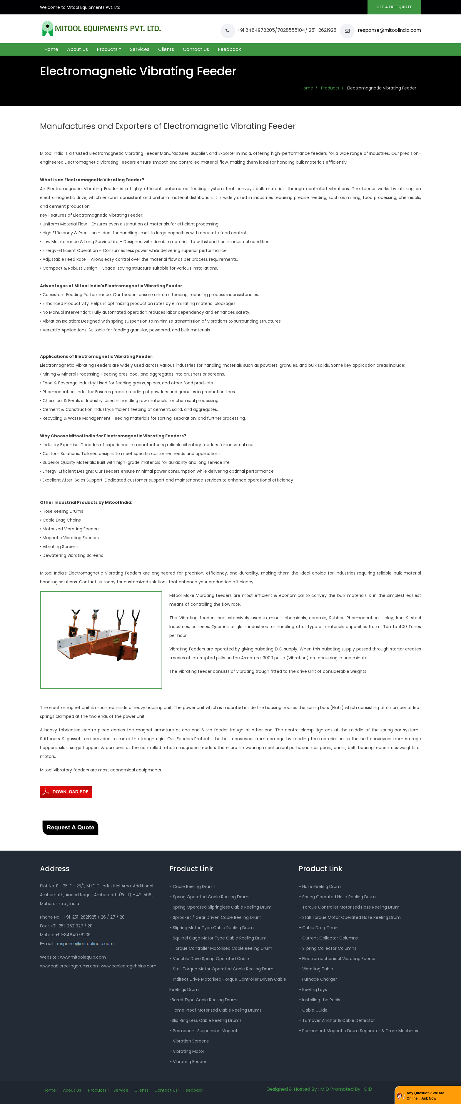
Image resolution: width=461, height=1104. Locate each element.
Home (51, 49)
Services (139, 49)
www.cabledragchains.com (128, 966)
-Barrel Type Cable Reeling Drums (203, 1000)
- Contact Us (164, 1090)
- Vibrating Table (316, 969)
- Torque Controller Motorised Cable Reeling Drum (220, 948)
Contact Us (196, 49)
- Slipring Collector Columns (327, 948)
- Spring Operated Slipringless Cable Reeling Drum (220, 907)
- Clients (139, 1090)
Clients (166, 49)
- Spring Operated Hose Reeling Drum (337, 897)
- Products (95, 1090)
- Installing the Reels (319, 1000)
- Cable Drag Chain (318, 928)
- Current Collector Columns (328, 938)
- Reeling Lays (313, 989)
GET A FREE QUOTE (394, 7)
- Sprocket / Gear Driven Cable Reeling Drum (215, 917)
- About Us (70, 1090)
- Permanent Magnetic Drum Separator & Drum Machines (358, 1031)
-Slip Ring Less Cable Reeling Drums (205, 1020)
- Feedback (191, 1090)
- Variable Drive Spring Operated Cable (209, 959)
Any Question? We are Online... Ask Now (425, 1095)
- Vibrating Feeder (187, 1062)
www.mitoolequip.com (83, 957)
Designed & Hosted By (291, 1089)
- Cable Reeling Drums (192, 886)
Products (107, 49)
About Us (77, 49)
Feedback (229, 49)
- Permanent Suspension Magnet (203, 1031)
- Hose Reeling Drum (320, 886)
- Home (48, 1090)
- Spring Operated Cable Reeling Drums (209, 897)
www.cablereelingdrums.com (70, 966)
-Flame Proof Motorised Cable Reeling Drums (215, 1010)
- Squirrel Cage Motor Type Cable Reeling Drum (218, 938)
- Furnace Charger (318, 979)
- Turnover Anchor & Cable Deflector (337, 1020)
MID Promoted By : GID (346, 1089)
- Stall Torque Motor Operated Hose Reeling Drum (350, 917)
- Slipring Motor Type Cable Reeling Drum (211, 928)
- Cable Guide (313, 1010)
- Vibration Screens (189, 1041)
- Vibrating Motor (186, 1051)
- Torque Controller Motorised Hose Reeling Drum (349, 907)
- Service (119, 1090)
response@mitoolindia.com (389, 30)
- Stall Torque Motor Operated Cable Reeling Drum (221, 969)
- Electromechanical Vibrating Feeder (337, 959)
